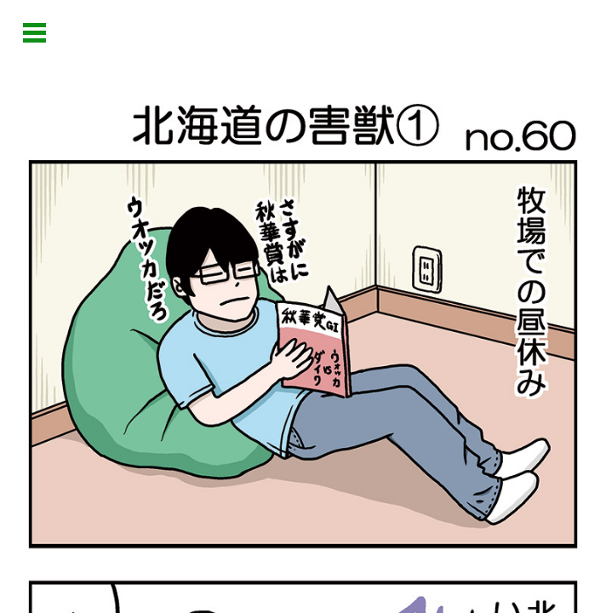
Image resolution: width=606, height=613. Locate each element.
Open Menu (34, 32)
